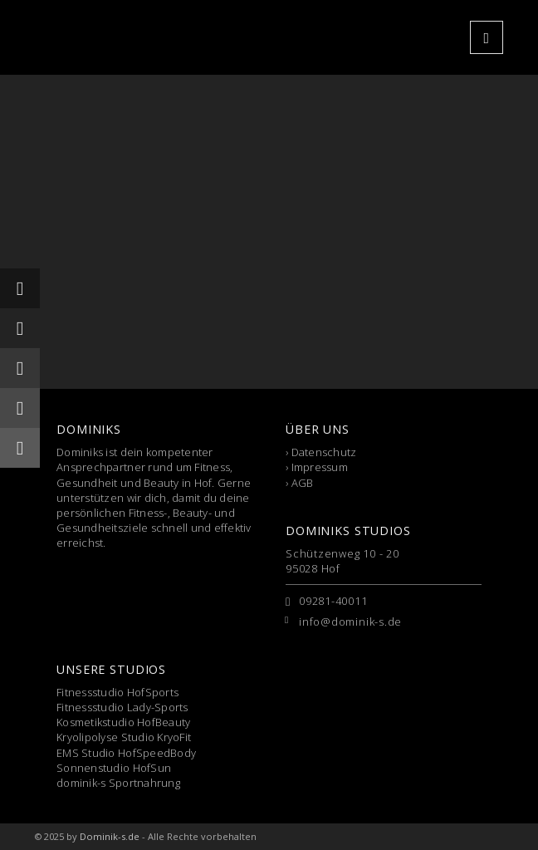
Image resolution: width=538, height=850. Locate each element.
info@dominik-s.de (350, 621)
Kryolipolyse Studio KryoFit (123, 737)
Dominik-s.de (109, 836)
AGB (302, 482)
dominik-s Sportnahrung (118, 782)
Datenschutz (324, 452)
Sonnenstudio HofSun (113, 767)
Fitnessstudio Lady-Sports (122, 707)
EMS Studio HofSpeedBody (126, 752)
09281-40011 (333, 600)
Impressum (319, 466)
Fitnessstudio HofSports (117, 692)
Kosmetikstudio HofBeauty (123, 722)
